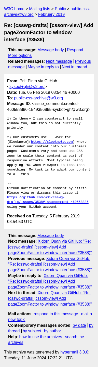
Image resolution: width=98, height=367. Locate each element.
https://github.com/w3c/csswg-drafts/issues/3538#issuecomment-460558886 (48, 199)
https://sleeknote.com (52, 142)
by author (52, 331)
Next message (59, 61)
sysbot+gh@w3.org (27, 86)
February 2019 (51, 14)
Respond (75, 50)
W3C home (14, 9)
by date (79, 325)
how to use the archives (40, 337)
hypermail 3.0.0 (74, 352)
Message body (50, 50)
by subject (32, 331)
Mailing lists (39, 9)
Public (60, 9)
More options (20, 55)
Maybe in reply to (43, 67)
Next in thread (74, 67)
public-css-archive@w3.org (38, 98)
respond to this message (56, 314)
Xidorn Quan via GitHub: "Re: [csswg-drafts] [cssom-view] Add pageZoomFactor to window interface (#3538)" (50, 247)
